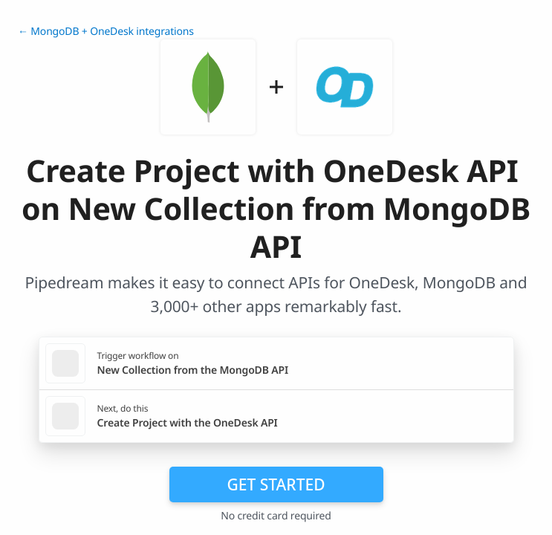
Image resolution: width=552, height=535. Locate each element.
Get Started (276, 484)
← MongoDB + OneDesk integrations (106, 32)
